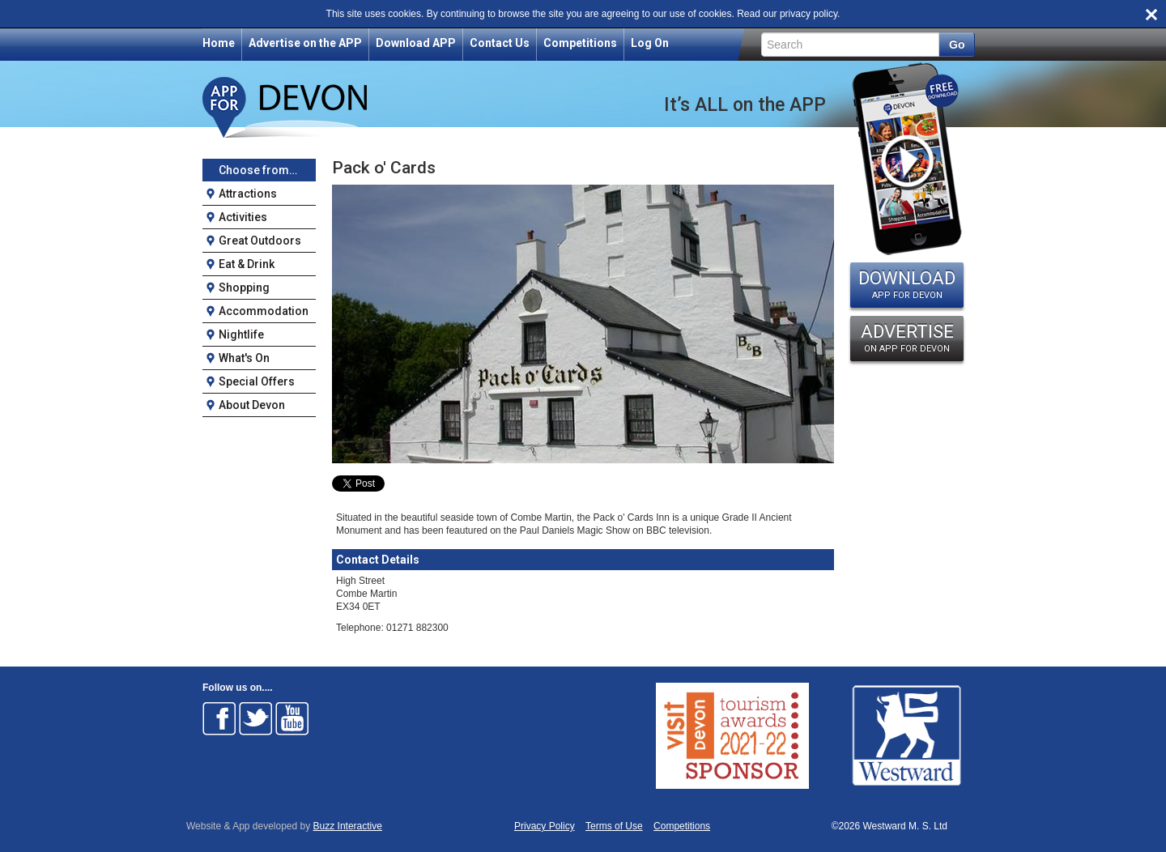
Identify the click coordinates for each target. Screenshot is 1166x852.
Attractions (248, 193)
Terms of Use (614, 826)
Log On (650, 42)
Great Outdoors (260, 240)
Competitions (580, 42)
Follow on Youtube (292, 718)
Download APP (416, 42)
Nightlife (241, 334)
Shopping (244, 287)
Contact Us (500, 42)
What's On (244, 357)
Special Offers (257, 381)
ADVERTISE (907, 338)
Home (218, 42)
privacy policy (808, 13)
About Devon (252, 404)
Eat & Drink (246, 264)
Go (956, 44)
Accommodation (264, 311)
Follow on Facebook (219, 718)
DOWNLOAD (907, 284)
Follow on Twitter (256, 718)
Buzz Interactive (347, 826)
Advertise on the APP (305, 42)
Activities (243, 217)
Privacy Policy (544, 826)
